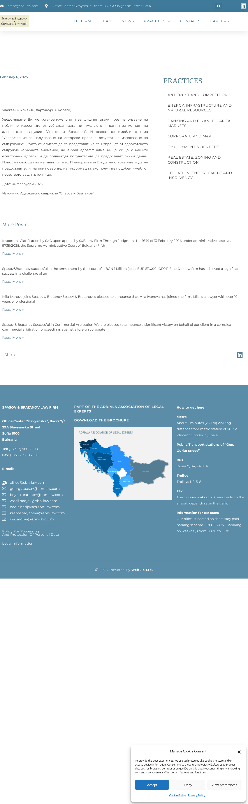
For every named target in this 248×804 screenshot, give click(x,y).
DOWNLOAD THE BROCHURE (101, 420)
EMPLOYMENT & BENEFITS (194, 147)
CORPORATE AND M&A (189, 136)
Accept (152, 785)
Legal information (17, 543)
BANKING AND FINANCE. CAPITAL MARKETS (200, 123)
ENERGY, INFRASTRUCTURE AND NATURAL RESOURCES (200, 107)
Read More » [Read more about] (13, 253)
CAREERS (219, 21)
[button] (239, 751)
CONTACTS (190, 21)
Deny (188, 785)
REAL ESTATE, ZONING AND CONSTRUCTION (194, 159)
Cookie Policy (177, 795)
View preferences (224, 785)
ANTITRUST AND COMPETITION (198, 95)
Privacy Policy (196, 795)
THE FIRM (81, 21)
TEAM (106, 21)
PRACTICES (157, 21)
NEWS (128, 21)
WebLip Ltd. (142, 570)
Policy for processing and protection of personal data (30, 533)
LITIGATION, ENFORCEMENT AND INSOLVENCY (200, 175)
